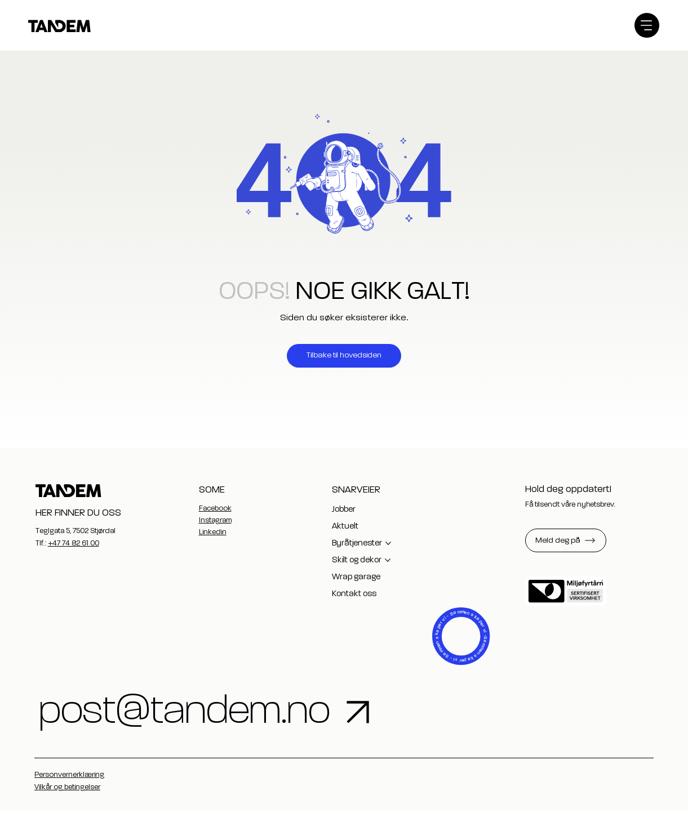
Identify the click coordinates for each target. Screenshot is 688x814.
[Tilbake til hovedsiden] (344, 356)
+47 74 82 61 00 (73, 543)
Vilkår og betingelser (67, 790)
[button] (565, 540)
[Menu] (647, 25)
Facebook (215, 508)
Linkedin (213, 532)
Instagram (215, 520)
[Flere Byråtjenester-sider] (388, 543)
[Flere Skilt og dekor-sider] (387, 560)
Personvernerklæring (69, 778)
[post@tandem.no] (329, 714)
